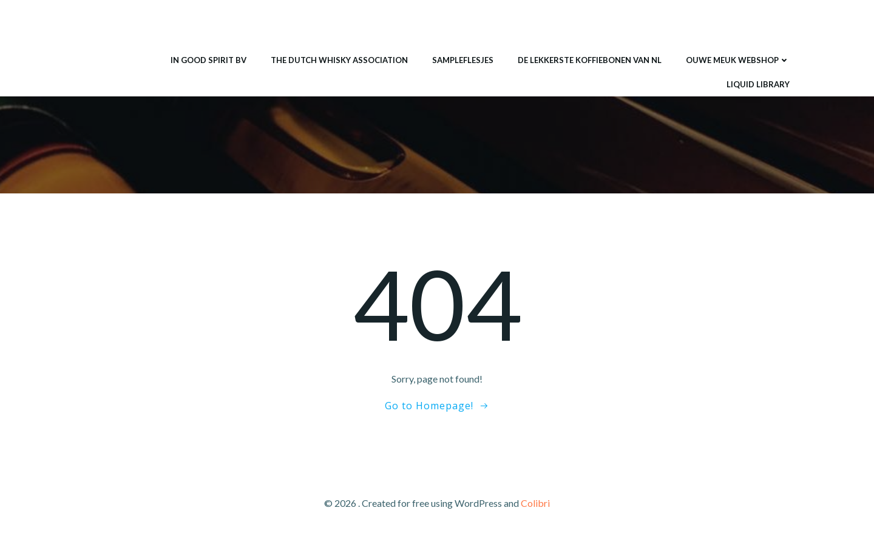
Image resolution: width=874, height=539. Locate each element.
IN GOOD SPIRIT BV (208, 60)
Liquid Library (758, 84)
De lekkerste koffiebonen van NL (590, 60)
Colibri (535, 503)
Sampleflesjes (462, 60)
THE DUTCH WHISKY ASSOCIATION (339, 60)
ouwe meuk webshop (738, 60)
